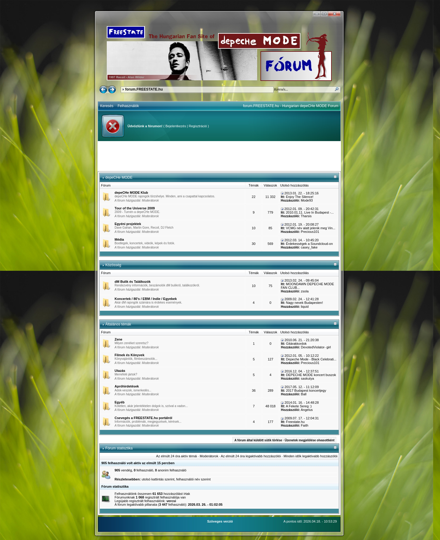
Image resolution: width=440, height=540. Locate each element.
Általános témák (118, 324)
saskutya (307, 378)
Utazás (120, 370)
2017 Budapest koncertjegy (306, 390)
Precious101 (310, 231)
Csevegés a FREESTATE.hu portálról (143, 418)
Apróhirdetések (127, 386)
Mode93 (307, 200)
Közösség (113, 265)
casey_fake (309, 247)
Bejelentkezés (175, 126)
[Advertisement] (219, 156)
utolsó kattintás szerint (158, 479)
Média (119, 239)
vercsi (171, 501)
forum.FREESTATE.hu (144, 89)
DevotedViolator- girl (316, 347)
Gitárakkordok (296, 343)
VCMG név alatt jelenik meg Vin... (310, 228)
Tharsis (306, 216)
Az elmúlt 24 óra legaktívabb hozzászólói (251, 456)
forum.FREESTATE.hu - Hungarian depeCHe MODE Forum (290, 106)
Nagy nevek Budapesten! (304, 302)
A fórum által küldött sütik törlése (258, 440)
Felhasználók (128, 106)
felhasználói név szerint (193, 479)
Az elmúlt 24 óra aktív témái (176, 456)
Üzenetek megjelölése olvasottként (309, 440)
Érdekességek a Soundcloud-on (309, 243)
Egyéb (120, 402)
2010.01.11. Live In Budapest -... (310, 212)
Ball (303, 394)
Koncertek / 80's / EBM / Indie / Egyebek (146, 299)
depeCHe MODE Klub (131, 192)
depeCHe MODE (118, 177)
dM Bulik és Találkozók (133, 281)
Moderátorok (150, 200)
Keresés (106, 106)
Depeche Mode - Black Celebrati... (311, 359)
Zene (118, 339)
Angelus (307, 410)
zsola (305, 291)
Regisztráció (198, 126)
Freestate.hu (295, 422)
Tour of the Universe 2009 (135, 208)
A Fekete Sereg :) (299, 406)
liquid (305, 306)
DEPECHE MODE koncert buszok (311, 375)
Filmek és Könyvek (129, 355)
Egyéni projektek (128, 224)
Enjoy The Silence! (300, 197)
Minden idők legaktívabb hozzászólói (310, 456)
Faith (304, 425)
